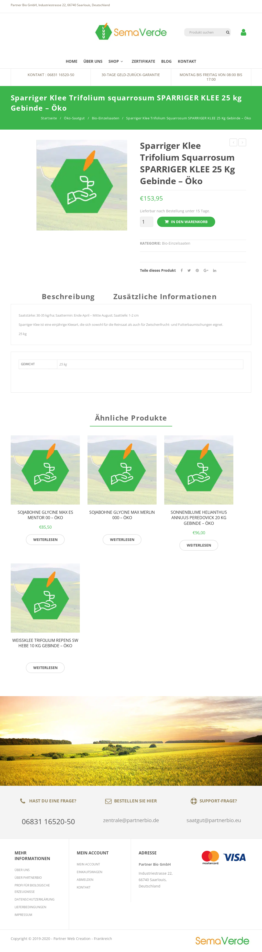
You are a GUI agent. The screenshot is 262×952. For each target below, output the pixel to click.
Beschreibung (68, 297)
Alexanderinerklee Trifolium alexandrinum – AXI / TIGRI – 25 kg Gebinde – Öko (233, 143)
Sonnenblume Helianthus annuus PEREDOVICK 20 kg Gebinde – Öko (199, 519)
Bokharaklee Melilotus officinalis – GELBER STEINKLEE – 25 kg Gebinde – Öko (242, 143)
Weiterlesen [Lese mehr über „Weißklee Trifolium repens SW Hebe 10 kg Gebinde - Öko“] (45, 668)
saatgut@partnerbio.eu (214, 821)
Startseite (49, 118)
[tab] (70, 299)
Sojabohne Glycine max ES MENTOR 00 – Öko (45, 516)
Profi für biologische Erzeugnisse (32, 889)
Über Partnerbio (28, 878)
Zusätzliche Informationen (165, 297)
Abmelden (85, 880)
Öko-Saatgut (74, 118)
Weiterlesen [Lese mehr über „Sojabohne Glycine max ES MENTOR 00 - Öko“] (45, 540)
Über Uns (22, 871)
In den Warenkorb (189, 221)
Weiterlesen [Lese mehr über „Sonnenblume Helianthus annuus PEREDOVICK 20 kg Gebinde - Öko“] (199, 546)
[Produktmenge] (145, 222)
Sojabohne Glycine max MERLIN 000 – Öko (122, 516)
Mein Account (88, 865)
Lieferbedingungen (30, 908)
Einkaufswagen (89, 873)
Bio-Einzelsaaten (105, 118)
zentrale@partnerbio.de (131, 821)
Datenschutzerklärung (34, 900)
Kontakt (84, 888)
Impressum (23, 916)
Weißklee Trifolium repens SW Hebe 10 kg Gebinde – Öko (45, 644)
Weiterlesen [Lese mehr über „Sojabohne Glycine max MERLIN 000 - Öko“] (122, 540)
